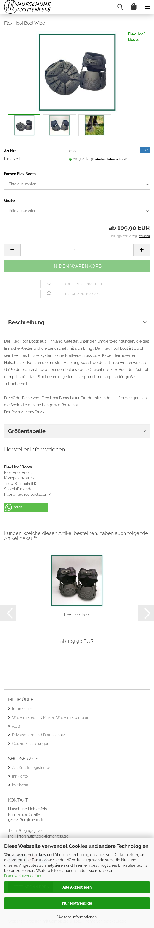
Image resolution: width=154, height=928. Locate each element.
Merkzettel (21, 785)
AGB (16, 726)
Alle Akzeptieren (77, 887)
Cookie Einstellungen (30, 743)
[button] (12, 250)
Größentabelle (27, 431)
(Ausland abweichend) (111, 159)
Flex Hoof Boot (77, 614)
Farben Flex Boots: (20, 174)
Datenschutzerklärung (23, 876)
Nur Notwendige (77, 903)
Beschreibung (26, 322)
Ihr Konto (20, 776)
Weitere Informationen (77, 917)
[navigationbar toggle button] (147, 7)
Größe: (9, 200)
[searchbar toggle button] (120, 7)
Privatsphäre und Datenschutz (38, 735)
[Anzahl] (77, 250)
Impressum (22, 709)
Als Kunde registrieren (31, 767)
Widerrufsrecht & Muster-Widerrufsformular (50, 717)
